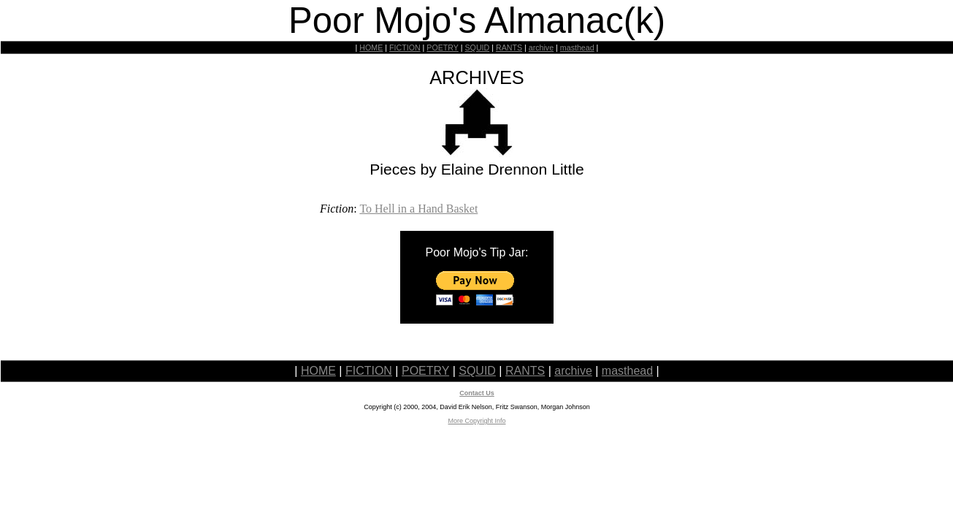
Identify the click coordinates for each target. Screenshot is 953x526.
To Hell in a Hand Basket (418, 208)
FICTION (405, 47)
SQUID (476, 47)
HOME (371, 47)
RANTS (509, 47)
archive (541, 47)
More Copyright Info (476, 420)
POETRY (442, 47)
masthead (577, 47)
